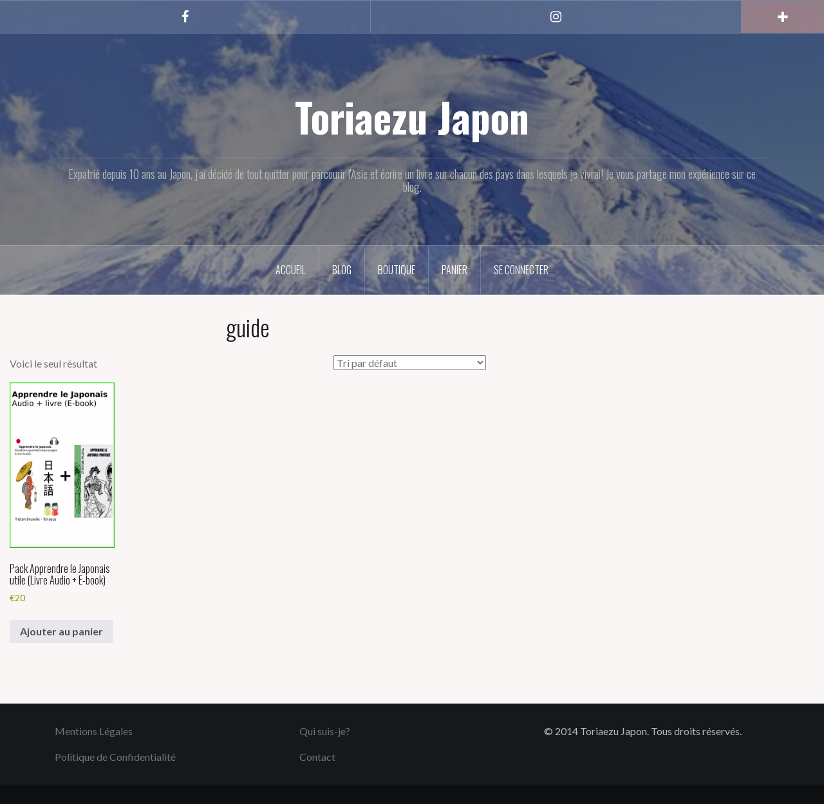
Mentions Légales (94, 731)
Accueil (291, 269)
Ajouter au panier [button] (61, 631)
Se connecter (521, 269)
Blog (341, 269)
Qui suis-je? (324, 731)
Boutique (396, 269)
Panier (454, 269)
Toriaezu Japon (412, 116)
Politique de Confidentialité (115, 757)
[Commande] (409, 362)
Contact (317, 757)
